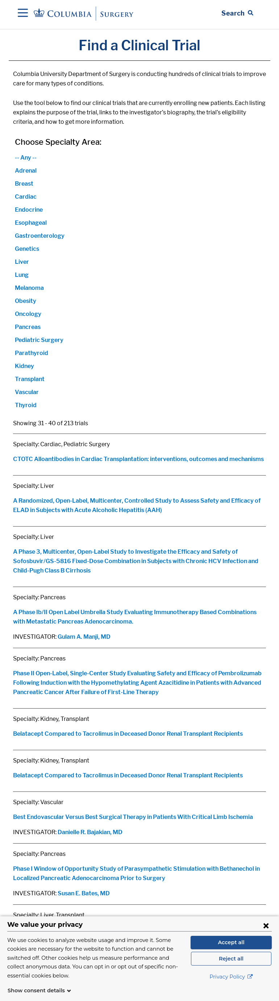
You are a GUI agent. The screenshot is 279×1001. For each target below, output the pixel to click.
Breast (24, 183)
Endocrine (29, 209)
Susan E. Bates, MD (84, 893)
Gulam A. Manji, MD (84, 636)
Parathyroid (31, 353)
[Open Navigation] (23, 13)
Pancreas (28, 327)
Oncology (28, 314)
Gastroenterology (39, 235)
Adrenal (26, 170)
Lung (22, 274)
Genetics (27, 248)
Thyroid (26, 405)
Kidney (24, 366)
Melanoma (29, 287)
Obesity (25, 300)
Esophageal (31, 222)
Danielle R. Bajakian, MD (90, 832)
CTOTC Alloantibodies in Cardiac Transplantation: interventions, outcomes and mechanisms (138, 459)
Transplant (30, 379)
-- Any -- (26, 157)
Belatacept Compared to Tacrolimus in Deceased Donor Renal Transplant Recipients (128, 733)
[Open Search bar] (237, 13)
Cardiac (26, 196)
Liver (22, 261)
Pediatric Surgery (39, 340)
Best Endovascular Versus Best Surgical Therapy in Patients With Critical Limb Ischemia (133, 817)
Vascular (27, 392)
